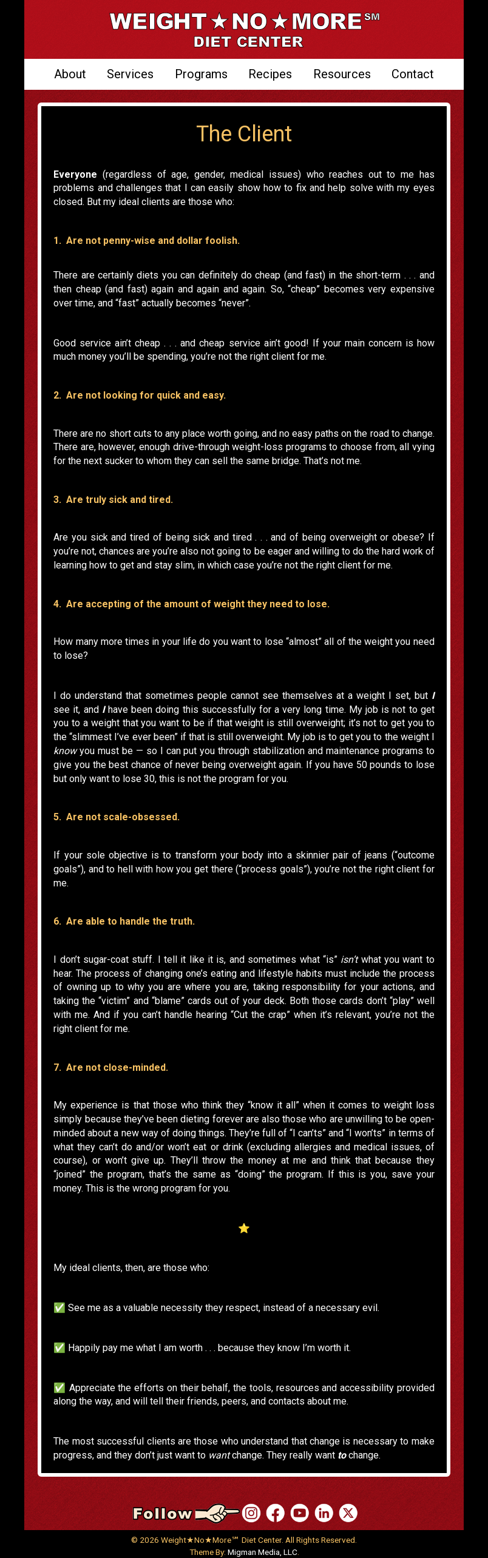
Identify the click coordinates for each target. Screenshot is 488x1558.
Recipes (270, 74)
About (70, 74)
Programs (201, 74)
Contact (412, 74)
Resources (342, 74)
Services (130, 74)
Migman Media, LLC (262, 1552)
